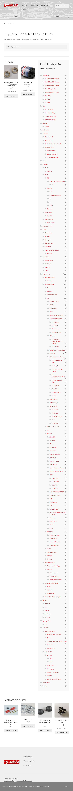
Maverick (50, 209)
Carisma (49, 291)
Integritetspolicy (45, 5)
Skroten (45, 600)
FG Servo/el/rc (54, 403)
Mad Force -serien (55, 495)
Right (49, 549)
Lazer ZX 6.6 (55, 481)
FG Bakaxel (55, 322)
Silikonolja (48, 246)
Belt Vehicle (51, 222)
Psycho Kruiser (54, 509)
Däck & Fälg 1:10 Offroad (52, 78)
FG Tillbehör (53, 406)
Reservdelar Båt (50, 277)
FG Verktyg (55, 423)
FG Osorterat (54, 399)
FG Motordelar (56, 392)
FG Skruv (54, 420)
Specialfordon (49, 219)
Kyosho (47, 126)
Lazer (51, 475)
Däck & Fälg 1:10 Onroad (52, 82)
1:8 (50, 198)
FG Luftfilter (55, 389)
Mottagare (48, 264)
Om (37, 5)
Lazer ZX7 (55, 488)
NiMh (51, 662)
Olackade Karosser (53, 157)
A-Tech (49, 288)
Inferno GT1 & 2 (54, 461)
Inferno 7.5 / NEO (55, 454)
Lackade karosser (52, 154)
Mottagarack (49, 260)
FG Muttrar (55, 413)
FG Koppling (55, 385)
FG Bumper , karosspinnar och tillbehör (57, 341)
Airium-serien (54, 573)
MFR (51, 499)
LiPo (51, 658)
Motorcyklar (48, 212)
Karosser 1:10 (49, 137)
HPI (48, 430)
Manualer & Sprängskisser (57, 181)
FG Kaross (53, 336)
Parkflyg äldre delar (55, 579)
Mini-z (51, 205)
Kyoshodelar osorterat (56, 468)
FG (16, 17)
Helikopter (46, 130)
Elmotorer (50, 665)
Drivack (49, 655)
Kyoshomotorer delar (56, 471)
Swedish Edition (52, 552)
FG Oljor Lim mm (57, 416)
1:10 (51, 192)
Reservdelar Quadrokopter (53, 597)
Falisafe (49, 638)
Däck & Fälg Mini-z (50, 89)
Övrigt (44, 229)
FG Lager (52, 353)
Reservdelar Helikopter (52, 583)
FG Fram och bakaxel (56, 318)
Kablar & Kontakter (53, 672)
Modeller (45, 164)
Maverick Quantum (55, 542)
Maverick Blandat (55, 535)
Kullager (47, 236)
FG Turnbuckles (56, 332)
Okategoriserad (47, 226)
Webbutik (7, 17)
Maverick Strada (54, 545)
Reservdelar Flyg (50, 562)
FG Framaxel (55, 329)
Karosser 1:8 (48, 140)
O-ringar (47, 240)
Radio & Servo (47, 257)
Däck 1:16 (47, 96)
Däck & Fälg (46, 75)
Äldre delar (53, 437)
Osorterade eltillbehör (54, 679)
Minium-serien (54, 576)
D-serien (52, 440)
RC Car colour (49, 109)
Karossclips (48, 233)
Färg (44, 106)
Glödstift (50, 645)
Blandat (47, 604)
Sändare (47, 267)
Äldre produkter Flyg (53, 566)
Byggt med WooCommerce (24, 781)
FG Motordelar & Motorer (57, 357)
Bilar (46, 174)
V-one (51, 528)
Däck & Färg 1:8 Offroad (52, 92)
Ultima (52, 525)
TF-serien (52, 518)
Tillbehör (45, 627)
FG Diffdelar (53, 308)
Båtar (46, 168)
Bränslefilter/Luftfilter (54, 634)
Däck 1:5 (47, 102)
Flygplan (45, 123)
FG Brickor (55, 409)
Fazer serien (53, 447)
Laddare (49, 676)
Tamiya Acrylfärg (50, 113)
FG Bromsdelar (54, 301)
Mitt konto (24, 5)
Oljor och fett (49, 243)
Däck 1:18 (47, 99)
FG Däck (52, 305)
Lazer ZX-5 (55, 485)
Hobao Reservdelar (53, 427)
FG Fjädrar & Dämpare (56, 315)
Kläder (45, 161)
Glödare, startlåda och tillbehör (57, 641)
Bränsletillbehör (50, 631)
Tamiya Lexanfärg (50, 116)
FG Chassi (55, 325)
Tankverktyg (51, 648)
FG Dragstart (56, 366)
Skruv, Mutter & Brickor (52, 250)
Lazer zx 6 (55, 478)
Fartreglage (50, 669)
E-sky (48, 586)
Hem (7, 23)
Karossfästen (51, 150)
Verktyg (45, 686)
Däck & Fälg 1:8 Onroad (52, 85)
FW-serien (53, 451)
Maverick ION (54, 538)
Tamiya (49, 556)
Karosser (45, 133)
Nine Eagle (50, 593)
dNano (52, 444)
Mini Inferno (53, 502)
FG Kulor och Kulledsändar (58, 350)
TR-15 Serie (53, 521)
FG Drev (52, 312)
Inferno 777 (53, 457)
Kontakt (32, 5)
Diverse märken (52, 294)
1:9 (50, 202)
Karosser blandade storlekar (53, 144)
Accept (65, 786)
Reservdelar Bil (49, 284)
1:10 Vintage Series (55, 195)
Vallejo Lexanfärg (50, 120)
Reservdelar (46, 274)
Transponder (46, 682)
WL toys (47, 617)
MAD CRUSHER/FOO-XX (57, 492)
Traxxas (49, 559)
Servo (46, 270)
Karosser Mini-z (49, 147)
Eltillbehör (48, 651)
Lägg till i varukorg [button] (11, 96)
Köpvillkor (24, 9)
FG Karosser (55, 346)
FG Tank (54, 396)
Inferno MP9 (53, 464)
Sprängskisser (47, 621)
